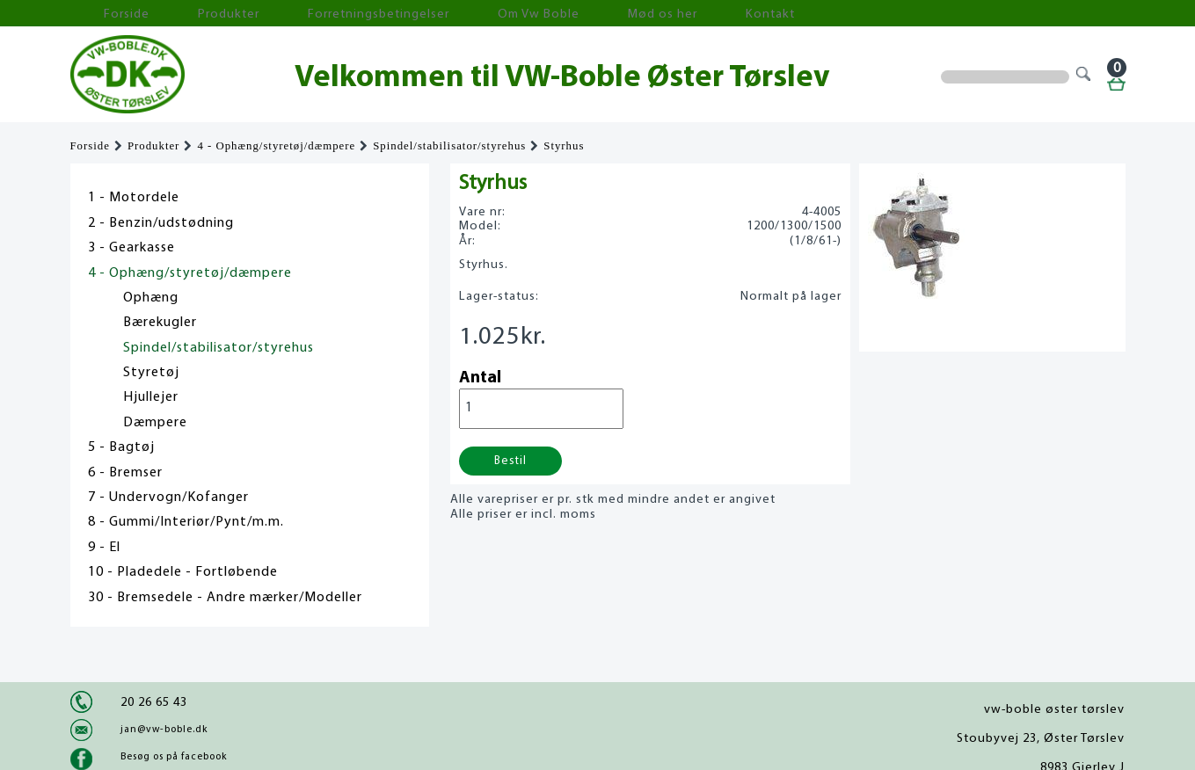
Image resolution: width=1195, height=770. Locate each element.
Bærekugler (160, 323)
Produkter (183, 13)
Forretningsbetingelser (302, 13)
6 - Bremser (125, 473)
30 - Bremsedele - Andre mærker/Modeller (225, 598)
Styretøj (151, 373)
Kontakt (610, 13)
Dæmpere (155, 423)
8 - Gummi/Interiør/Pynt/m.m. (186, 522)
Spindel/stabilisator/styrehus (449, 146)
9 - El (104, 548)
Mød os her (528, 13)
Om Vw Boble (431, 13)
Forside (105, 13)
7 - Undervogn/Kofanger (168, 497)
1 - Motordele (133, 198)
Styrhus (563, 146)
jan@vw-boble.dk (164, 729)
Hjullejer (151, 397)
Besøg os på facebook (173, 757)
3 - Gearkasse (131, 248)
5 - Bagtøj (121, 447)
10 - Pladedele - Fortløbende (183, 572)
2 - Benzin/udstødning (161, 223)
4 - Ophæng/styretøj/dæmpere (276, 146)
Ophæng (151, 298)
